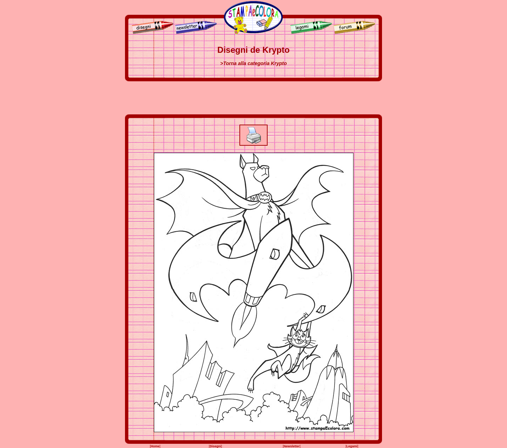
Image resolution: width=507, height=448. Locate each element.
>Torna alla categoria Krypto (253, 63)
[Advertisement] (253, 98)
